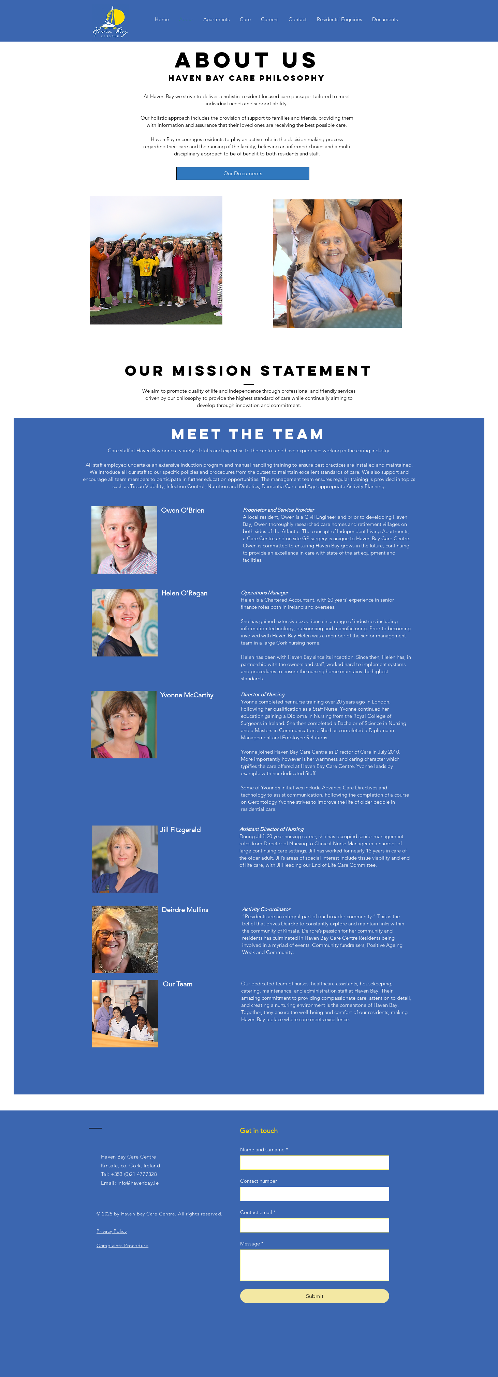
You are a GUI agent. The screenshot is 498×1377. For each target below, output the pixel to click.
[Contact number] (312, 1194)
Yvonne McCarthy (186, 695)
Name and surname (264, 1150)
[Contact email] (312, 1225)
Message (252, 1244)
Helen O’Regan (184, 593)
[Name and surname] (312, 1162)
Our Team (177, 984)
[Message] (314, 1265)
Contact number (258, 1181)
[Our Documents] (242, 173)
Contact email (258, 1212)
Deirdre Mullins (185, 910)
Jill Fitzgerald (180, 830)
